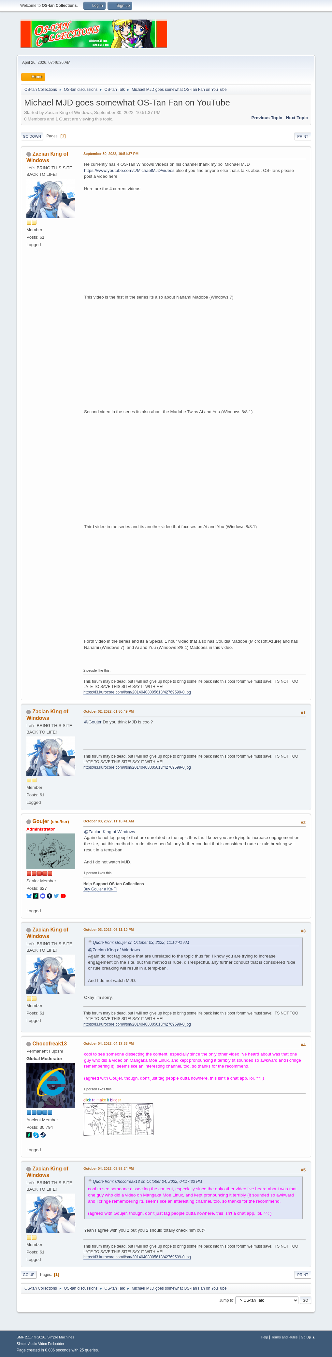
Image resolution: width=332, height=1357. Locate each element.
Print (302, 136)
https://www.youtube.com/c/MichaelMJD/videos (129, 170)
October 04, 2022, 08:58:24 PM (108, 1168)
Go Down (32, 136)
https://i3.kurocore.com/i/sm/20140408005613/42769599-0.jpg (137, 692)
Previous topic (266, 117)
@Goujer (93, 722)
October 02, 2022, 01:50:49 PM (108, 711)
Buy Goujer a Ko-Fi (100, 889)
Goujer (40, 821)
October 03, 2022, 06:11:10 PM (108, 929)
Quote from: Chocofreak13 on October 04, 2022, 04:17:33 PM (147, 1181)
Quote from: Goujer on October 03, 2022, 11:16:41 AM (141, 942)
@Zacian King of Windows (109, 831)
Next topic (297, 117)
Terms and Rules (284, 1337)
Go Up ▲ (308, 1337)
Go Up (29, 1275)
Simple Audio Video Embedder (40, 1344)
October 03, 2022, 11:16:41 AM (108, 821)
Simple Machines (60, 1337)
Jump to (226, 1300)
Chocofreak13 (49, 1043)
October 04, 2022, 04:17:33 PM (108, 1043)
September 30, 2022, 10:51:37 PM (110, 154)
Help (264, 1337)
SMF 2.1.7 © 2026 (31, 1337)
